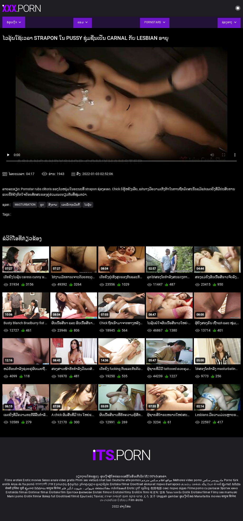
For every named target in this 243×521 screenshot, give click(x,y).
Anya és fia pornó (23, 484)
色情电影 (156, 488)
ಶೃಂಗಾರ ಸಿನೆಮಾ (231, 484)
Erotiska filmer (120, 484)
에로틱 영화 (158, 492)
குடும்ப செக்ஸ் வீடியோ (197, 484)
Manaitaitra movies (207, 496)
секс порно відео (175, 488)
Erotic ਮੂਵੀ (134, 488)
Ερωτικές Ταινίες (92, 496)
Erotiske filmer (201, 492)
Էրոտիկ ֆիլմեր (66, 484)
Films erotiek (13, 480)
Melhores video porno (187, 480)
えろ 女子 (149, 496)
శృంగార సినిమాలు (35, 488)
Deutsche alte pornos (126, 480)
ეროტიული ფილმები (94, 484)
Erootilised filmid (68, 496)
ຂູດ (42, 204)
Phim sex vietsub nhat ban (93, 480)
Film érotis (136, 500)
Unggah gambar (168, 496)
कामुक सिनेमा (53, 488)
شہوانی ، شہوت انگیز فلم (78, 488)
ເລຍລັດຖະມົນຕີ (70, 204)
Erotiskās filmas (17, 492)
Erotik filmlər (33, 496)
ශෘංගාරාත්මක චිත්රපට (114, 500)
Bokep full (49, 496)
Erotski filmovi (103, 492)
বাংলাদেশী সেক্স (44, 484)
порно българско (168, 484)
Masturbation (25, 204)
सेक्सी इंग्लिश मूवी (14, 488)
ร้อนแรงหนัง (174, 492)
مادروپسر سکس (213, 480)
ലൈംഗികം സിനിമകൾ (111, 488)
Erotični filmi (141, 492)
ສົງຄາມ (52, 204)
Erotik (186, 492)
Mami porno (15, 496)
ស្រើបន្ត (145, 488)
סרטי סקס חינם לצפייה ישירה (123, 496)
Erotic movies (32, 480)
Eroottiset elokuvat (143, 484)
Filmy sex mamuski (224, 492)
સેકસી (217, 484)
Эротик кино (229, 488)
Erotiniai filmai (38, 492)
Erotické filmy (122, 492)
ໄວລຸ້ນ (87, 204)
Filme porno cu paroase (203, 488)
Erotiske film (58, 492)
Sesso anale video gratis (58, 480)
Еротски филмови (80, 492)
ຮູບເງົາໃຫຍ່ (187, 496)
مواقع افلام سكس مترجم (156, 480)
